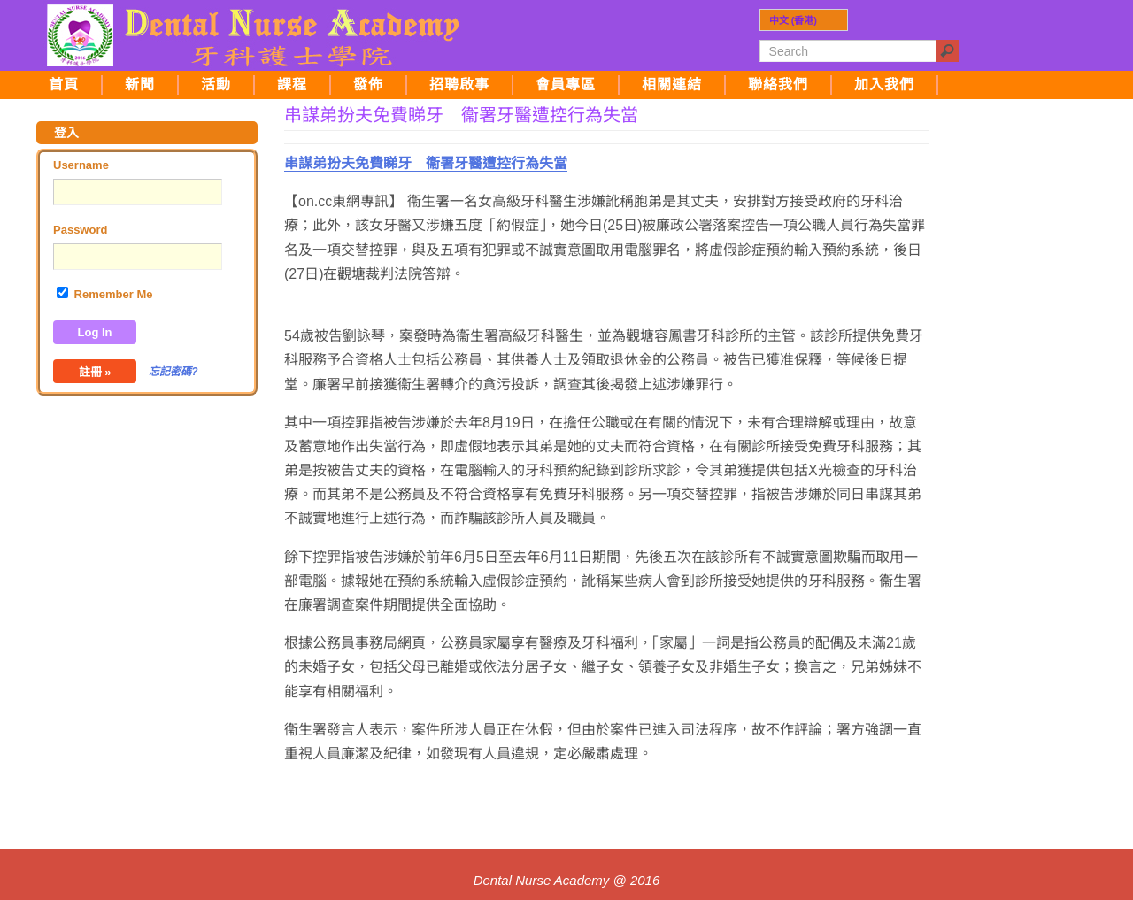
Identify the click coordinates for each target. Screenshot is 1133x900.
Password (80, 229)
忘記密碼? (173, 371)
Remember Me (104, 294)
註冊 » (95, 372)
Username (81, 165)
